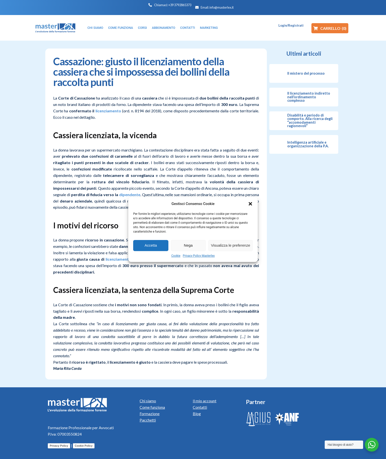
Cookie (175, 255)
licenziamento (108, 110)
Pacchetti (148, 420)
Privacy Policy (59, 445)
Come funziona (152, 407)
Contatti (200, 407)
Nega (188, 245)
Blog (197, 413)
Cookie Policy (84, 445)
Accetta (151, 245)
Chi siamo (148, 400)
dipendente (129, 194)
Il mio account (204, 400)
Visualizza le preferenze (230, 245)
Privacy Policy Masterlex (199, 255)
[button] (250, 203)
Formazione (150, 413)
